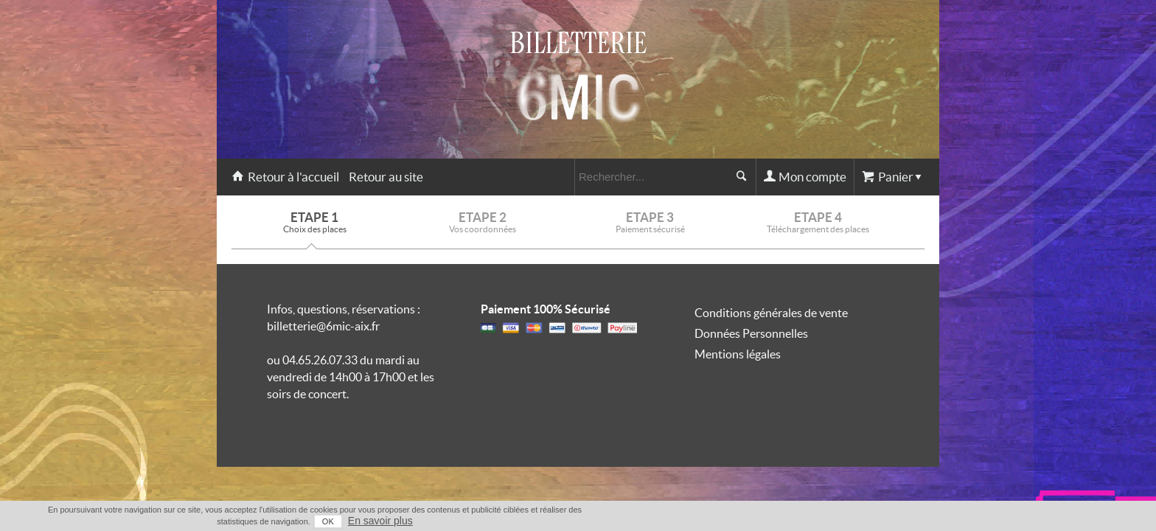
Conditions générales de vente (771, 312)
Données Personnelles (751, 333)
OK (858, 521)
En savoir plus (910, 521)
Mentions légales (737, 354)
